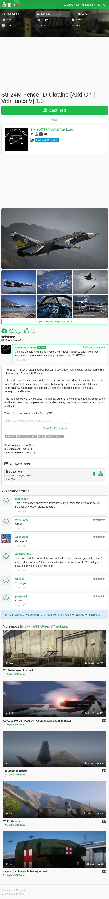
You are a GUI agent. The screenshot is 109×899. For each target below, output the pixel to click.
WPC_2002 (21, 519)
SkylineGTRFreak (25, 347)
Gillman (19, 578)
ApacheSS (21, 537)
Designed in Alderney (13, 890)
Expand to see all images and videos (54, 321)
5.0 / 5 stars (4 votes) (11, 340)
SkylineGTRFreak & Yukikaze (51, 130)
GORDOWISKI (23, 554)
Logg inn (35, 614)
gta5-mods (21, 498)
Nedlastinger (15, 332)
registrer (52, 614)
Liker (33, 332)
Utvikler (41, 348)
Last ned (54, 110)
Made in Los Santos (12, 893)
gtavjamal (21, 596)
